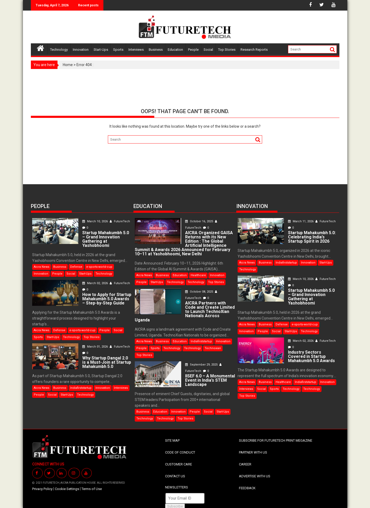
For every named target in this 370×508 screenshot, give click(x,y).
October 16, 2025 (196, 221)
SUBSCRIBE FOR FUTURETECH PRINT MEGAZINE (275, 436)
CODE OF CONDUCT (180, 448)
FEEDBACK (247, 484)
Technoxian (213, 344)
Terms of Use (91, 485)
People (193, 50)
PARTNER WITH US (253, 448)
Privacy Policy (42, 485)
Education (175, 50)
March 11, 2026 (298, 221)
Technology (59, 50)
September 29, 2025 (198, 360)
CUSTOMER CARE (178, 460)
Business (156, 50)
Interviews (136, 50)
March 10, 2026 (92, 221)
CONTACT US (175, 472)
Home (68, 65)
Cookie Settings (67, 485)
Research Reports (254, 50)
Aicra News (41, 262)
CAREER (245, 460)
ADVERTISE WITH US (254, 472)
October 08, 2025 (196, 291)
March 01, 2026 (92, 342)
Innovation (81, 50)
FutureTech (117, 221)
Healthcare (198, 275)
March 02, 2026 (92, 279)
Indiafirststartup (81, 383)
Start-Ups (101, 50)
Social (208, 50)
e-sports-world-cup (99, 262)
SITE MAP (172, 436)
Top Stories (227, 50)
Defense (76, 262)
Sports (118, 50)
